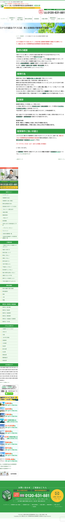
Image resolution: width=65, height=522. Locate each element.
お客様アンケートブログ (8, 329)
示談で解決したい (7, 264)
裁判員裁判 (5, 291)
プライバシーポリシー (8, 228)
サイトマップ (5, 230)
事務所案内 (5, 215)
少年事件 (5, 343)
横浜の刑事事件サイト (5, 468)
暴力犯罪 (5, 349)
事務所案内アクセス (53, 18)
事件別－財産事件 (7, 313)
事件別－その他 (6, 321)
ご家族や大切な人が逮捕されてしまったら (10, 246)
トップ (17, 36)
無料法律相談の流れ (7, 203)
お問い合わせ (61, 18)
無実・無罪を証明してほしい (9, 272)
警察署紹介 (5, 357)
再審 (4, 300)
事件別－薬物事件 (7, 315)
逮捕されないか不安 (7, 275)
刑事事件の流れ (12, 18)
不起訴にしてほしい (7, 266)
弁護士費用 (45, 18)
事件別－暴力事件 (7, 307)
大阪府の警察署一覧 (7, 233)
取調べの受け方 (6, 249)
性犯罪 (4, 346)
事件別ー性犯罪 (6, 310)
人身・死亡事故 (6, 337)
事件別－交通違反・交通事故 (9, 318)
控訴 (4, 294)
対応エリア (5, 218)
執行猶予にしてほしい (8, 269)
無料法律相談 (28, 18)
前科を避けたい (6, 261)
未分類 (4, 351)
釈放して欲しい (6, 255)
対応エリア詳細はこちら (4, 382)
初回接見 (36, 18)
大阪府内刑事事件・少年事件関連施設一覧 (10, 237)
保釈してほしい (6, 258)
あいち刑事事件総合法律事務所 (8, 464)
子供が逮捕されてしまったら (9, 281)
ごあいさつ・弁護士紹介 (8, 209)
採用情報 (5, 220)
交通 (4, 334)
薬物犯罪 (5, 354)
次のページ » (61, 159)
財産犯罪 (5, 360)
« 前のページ (19, 159)
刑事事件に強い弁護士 (20, 18)
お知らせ (5, 331)
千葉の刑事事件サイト (5, 466)
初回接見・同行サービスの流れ (9, 206)
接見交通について (7, 252)
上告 (4, 297)
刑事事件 (22, 36)
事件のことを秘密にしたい (9, 278)
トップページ (4, 18)
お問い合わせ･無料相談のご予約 (10, 224)
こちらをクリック (26, 154)
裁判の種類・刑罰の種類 (8, 288)
